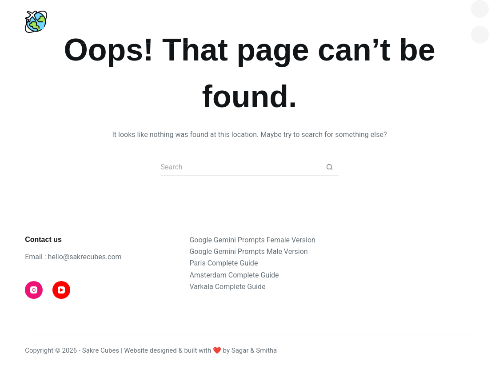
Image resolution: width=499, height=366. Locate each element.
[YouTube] (480, 35)
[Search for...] (241, 167)
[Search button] (330, 167)
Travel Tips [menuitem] (297, 21)
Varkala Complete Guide (227, 286)
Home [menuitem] (59, 21)
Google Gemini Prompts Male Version (248, 251)
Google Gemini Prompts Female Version (252, 240)
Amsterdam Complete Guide (234, 275)
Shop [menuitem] (371, 21)
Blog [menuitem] (223, 21)
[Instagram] (480, 9)
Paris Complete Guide (223, 263)
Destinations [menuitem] (143, 21)
